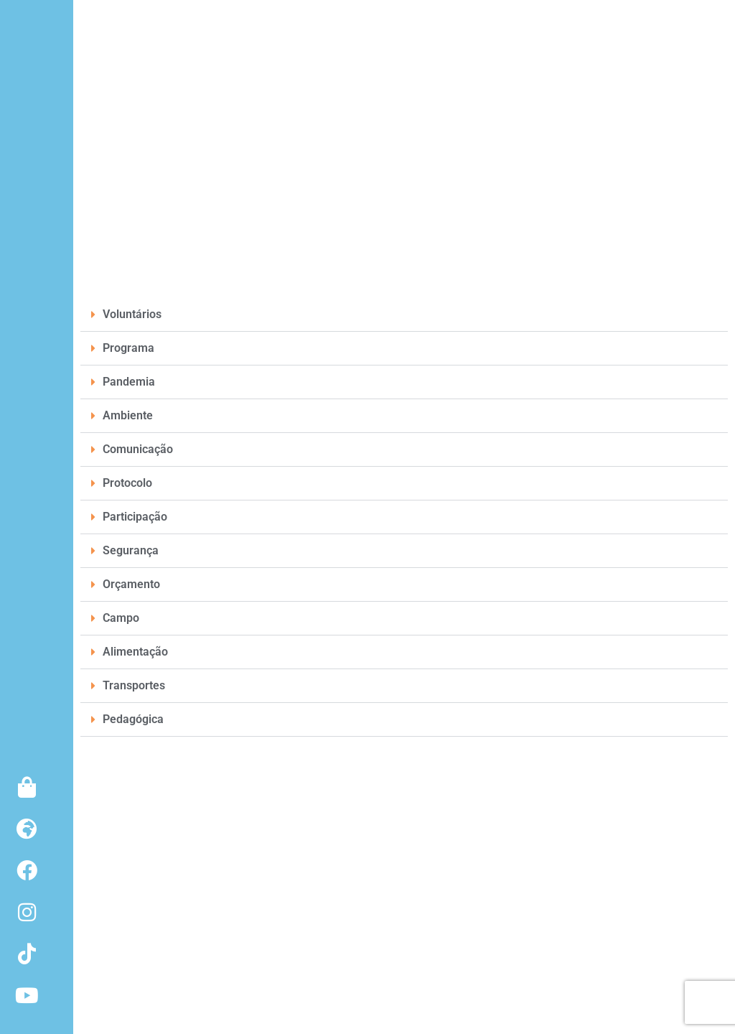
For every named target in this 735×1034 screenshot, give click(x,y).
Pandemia (129, 381)
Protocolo (127, 483)
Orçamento (131, 584)
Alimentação (135, 651)
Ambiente (128, 415)
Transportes (134, 685)
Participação (135, 516)
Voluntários (132, 314)
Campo (121, 618)
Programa (128, 348)
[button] (404, 315)
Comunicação (138, 449)
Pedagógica (133, 719)
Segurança (131, 550)
